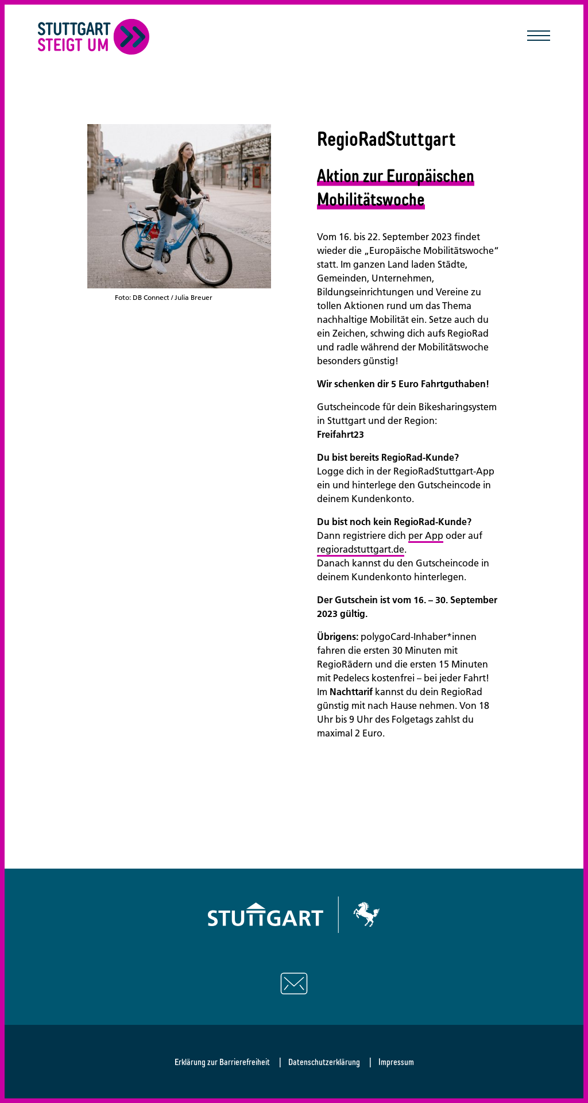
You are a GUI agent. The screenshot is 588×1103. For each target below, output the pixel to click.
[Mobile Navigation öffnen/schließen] (538, 37)
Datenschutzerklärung (324, 1061)
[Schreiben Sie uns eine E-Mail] (294, 983)
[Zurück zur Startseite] (94, 36)
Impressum (396, 1061)
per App (425, 535)
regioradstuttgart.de (360, 549)
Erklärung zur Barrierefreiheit (222, 1061)
